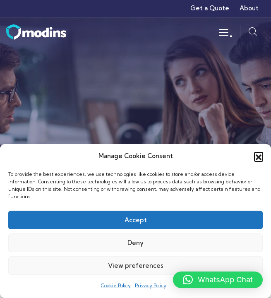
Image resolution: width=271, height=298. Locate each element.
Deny (135, 243)
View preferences (135, 265)
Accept (136, 220)
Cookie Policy (116, 285)
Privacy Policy (150, 285)
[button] (258, 156)
